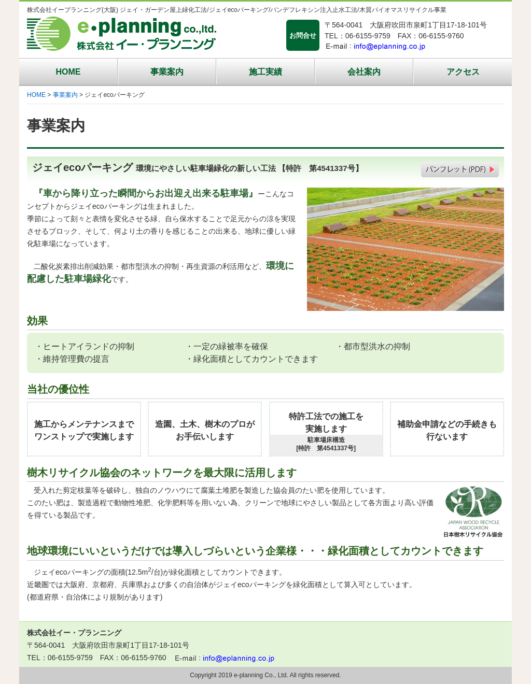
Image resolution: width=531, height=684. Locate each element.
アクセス (463, 71)
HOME (68, 71)
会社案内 (364, 71)
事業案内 (167, 71)
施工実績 (265, 71)
